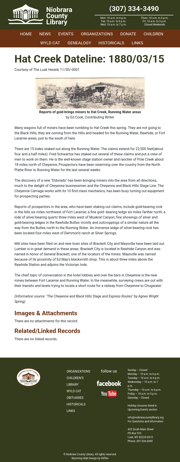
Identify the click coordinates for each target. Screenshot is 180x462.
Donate (128, 33)
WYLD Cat (50, 42)
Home (26, 33)
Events (65, 33)
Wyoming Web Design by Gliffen (90, 458)
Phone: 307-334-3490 (140, 441)
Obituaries (75, 397)
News (45, 33)
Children (153, 33)
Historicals (111, 42)
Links (137, 42)
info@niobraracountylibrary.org (146, 417)
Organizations (97, 33)
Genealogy (79, 42)
